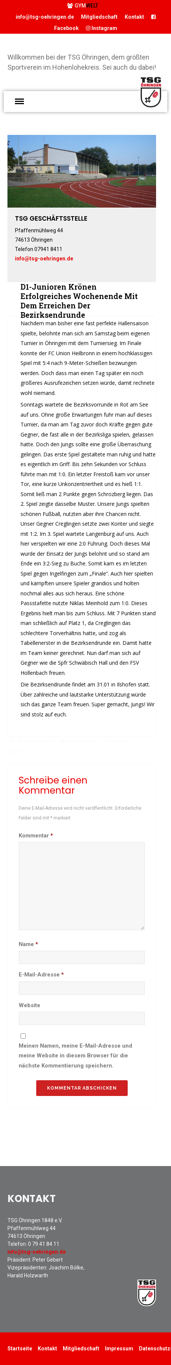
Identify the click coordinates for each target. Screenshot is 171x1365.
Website (29, 1005)
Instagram (101, 28)
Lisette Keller (81, 741)
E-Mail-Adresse (41, 974)
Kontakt (134, 17)
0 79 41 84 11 (43, 1244)
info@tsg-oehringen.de (45, 17)
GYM (82, 6)
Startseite (19, 1349)
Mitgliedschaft (99, 17)
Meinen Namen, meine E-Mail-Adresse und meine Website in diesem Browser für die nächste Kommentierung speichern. (75, 1055)
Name (28, 944)
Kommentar (36, 835)
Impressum (119, 1349)
